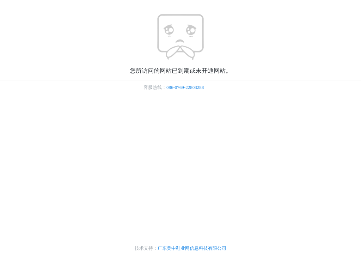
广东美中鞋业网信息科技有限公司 (192, 248)
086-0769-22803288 (185, 87)
